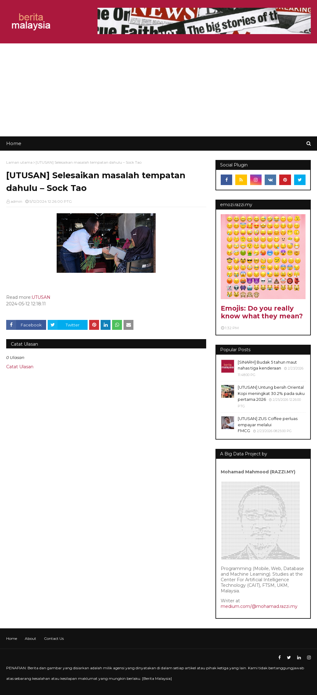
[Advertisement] (158, 89)
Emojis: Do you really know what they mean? (262, 312)
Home (11, 638)
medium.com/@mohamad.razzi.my (259, 606)
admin (16, 201)
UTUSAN (41, 297)
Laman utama (19, 162)
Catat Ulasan (19, 367)
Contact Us (54, 638)
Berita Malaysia (157, 678)
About (30, 638)
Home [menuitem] (13, 143)
